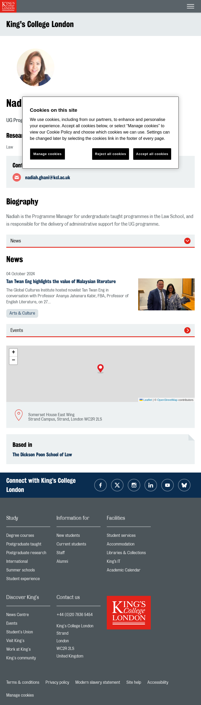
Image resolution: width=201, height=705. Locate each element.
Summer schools (28, 571)
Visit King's (28, 642)
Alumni (78, 562)
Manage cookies (20, 695)
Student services (129, 536)
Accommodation (129, 545)
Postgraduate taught (28, 545)
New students (78, 536)
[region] (100, 132)
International (28, 562)
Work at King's (28, 650)
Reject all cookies (110, 154)
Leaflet (145, 399)
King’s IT (129, 562)
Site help (133, 682)
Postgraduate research (28, 554)
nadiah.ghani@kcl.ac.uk (47, 177)
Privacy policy (57, 682)
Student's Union (28, 633)
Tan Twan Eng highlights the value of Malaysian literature (61, 281)
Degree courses (28, 536)
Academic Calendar (129, 571)
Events (16, 330)
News (15, 241)
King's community (28, 659)
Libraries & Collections (129, 554)
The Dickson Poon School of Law (42, 454)
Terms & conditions (22, 682)
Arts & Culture (22, 313)
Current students (78, 545)
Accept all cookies (152, 154)
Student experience (28, 580)
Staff (78, 554)
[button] (100, 369)
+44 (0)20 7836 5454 (75, 615)
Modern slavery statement (97, 682)
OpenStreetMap (167, 399)
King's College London (40, 24)
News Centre (28, 616)
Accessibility (157, 682)
